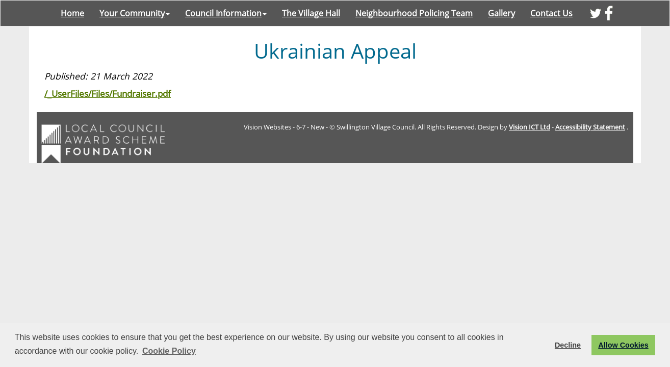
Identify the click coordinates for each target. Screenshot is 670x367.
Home (72, 13)
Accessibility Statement (590, 127)
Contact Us (551, 13)
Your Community (134, 13)
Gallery (501, 13)
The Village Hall (311, 13)
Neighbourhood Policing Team (414, 13)
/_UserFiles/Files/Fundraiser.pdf (107, 93)
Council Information (226, 13)
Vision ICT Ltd (529, 127)
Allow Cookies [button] (623, 345)
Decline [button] (568, 345)
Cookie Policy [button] (169, 351)
